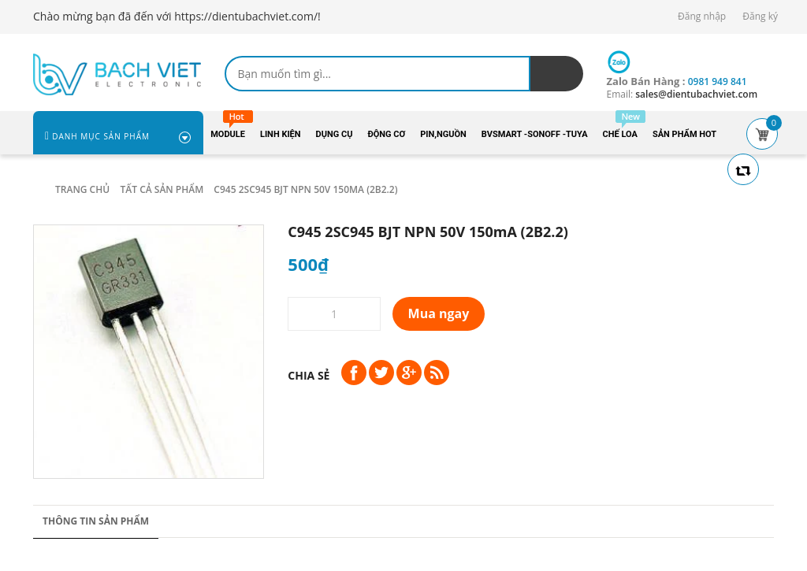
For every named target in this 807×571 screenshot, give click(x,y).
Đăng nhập (702, 16)
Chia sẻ (308, 375)
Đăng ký (760, 16)
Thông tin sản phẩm (96, 521)
